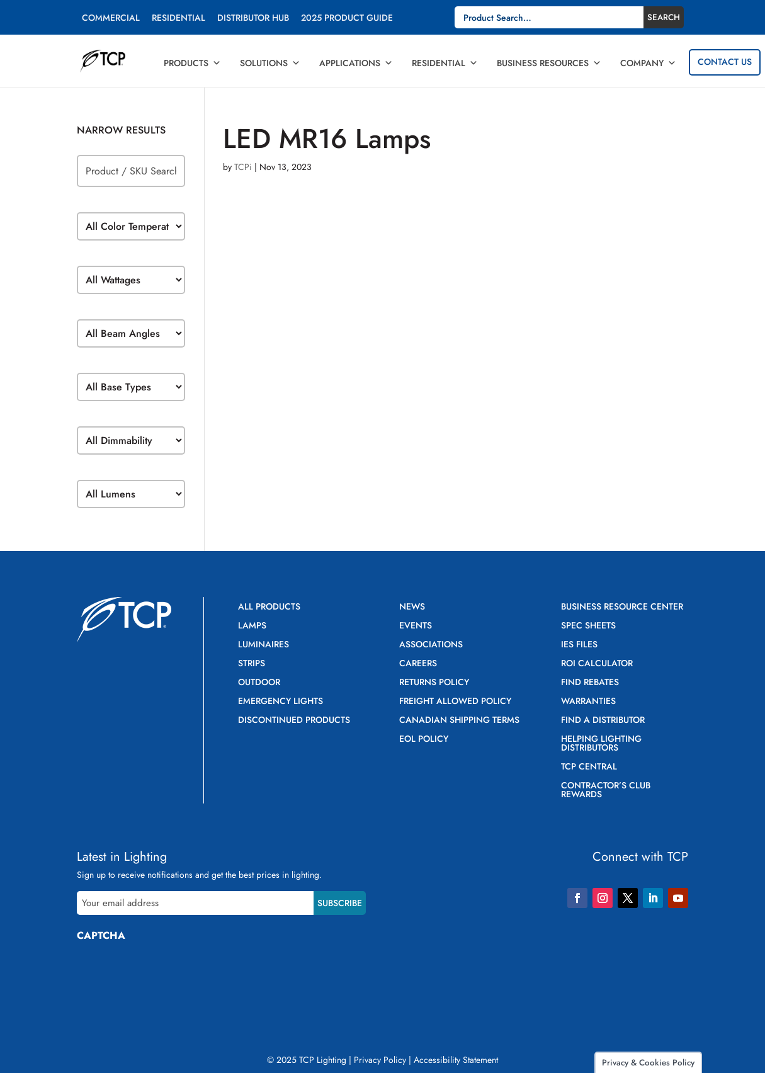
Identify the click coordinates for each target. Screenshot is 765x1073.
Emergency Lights (280, 701)
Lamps (252, 626)
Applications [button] (356, 63)
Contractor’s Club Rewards (605, 790)
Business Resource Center (622, 607)
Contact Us (725, 61)
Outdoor (259, 683)
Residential (178, 18)
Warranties (588, 701)
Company (648, 63)
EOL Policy (423, 739)
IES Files (579, 645)
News (412, 607)
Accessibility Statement (456, 1059)
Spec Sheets (588, 626)
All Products (269, 607)
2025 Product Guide (347, 18)
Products (192, 63)
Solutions (270, 63)
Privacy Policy (380, 1059)
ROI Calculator (597, 664)
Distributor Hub (253, 18)
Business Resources (549, 63)
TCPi (243, 167)
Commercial (111, 18)
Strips (251, 664)
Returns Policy (434, 683)
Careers (418, 664)
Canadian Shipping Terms (459, 720)
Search (663, 17)
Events (415, 626)
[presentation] (172, 976)
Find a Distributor (603, 720)
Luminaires (263, 645)
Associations (431, 645)
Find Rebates (590, 683)
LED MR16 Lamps (327, 138)
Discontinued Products (294, 720)
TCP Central (589, 767)
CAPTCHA (101, 935)
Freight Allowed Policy (455, 701)
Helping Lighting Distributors (601, 744)
